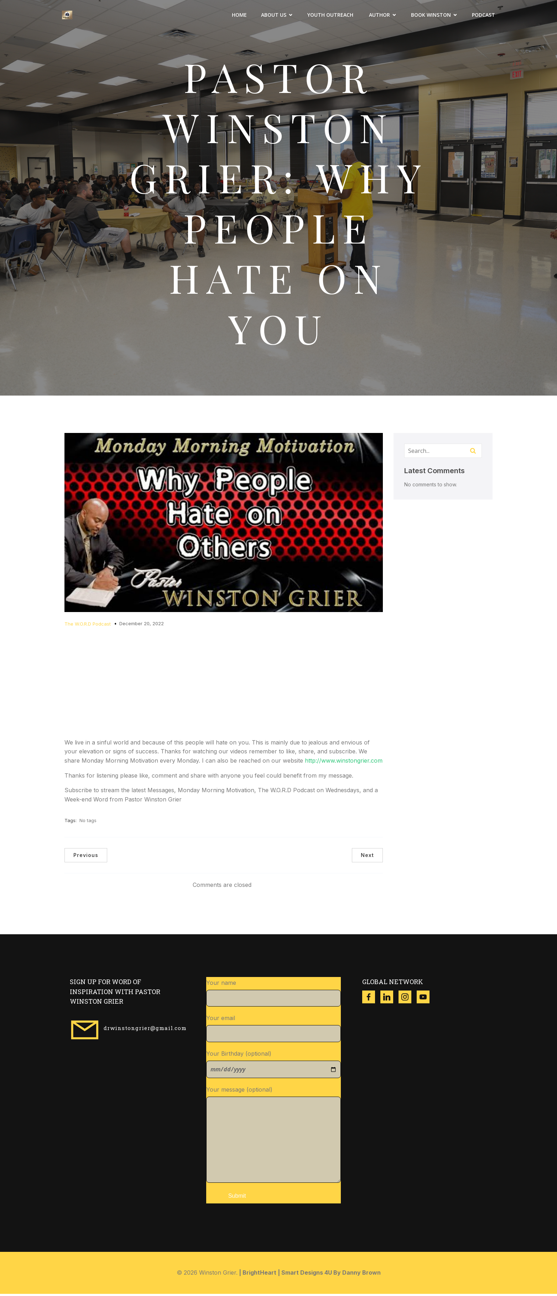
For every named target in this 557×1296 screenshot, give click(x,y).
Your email (273, 1030)
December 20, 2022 (141, 625)
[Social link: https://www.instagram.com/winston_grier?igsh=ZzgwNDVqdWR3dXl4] (408, 999)
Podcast (483, 16)
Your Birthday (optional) (273, 1066)
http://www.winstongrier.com (343, 762)
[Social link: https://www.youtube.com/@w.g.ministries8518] (426, 999)
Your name (273, 995)
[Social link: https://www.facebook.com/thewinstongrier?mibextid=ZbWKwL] (371, 999)
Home (239, 16)
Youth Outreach (331, 16)
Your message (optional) (273, 1136)
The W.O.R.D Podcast (87, 626)
